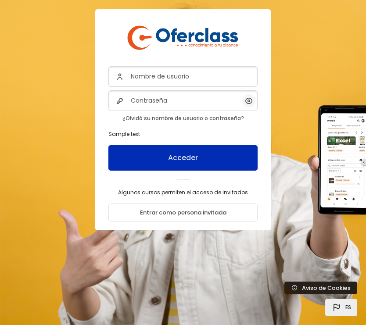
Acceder (183, 158)
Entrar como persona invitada (183, 212)
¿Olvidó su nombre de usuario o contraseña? (183, 118)
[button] (341, 307)
